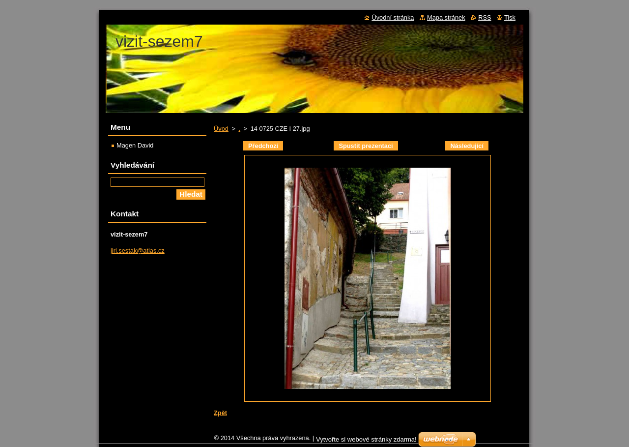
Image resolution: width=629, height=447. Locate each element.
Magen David (134, 145)
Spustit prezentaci (366, 145)
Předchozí (263, 145)
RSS (484, 17)
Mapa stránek (446, 17)
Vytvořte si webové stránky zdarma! (366, 442)
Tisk (509, 17)
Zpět (220, 413)
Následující (467, 145)
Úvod (221, 128)
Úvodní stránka (393, 17)
